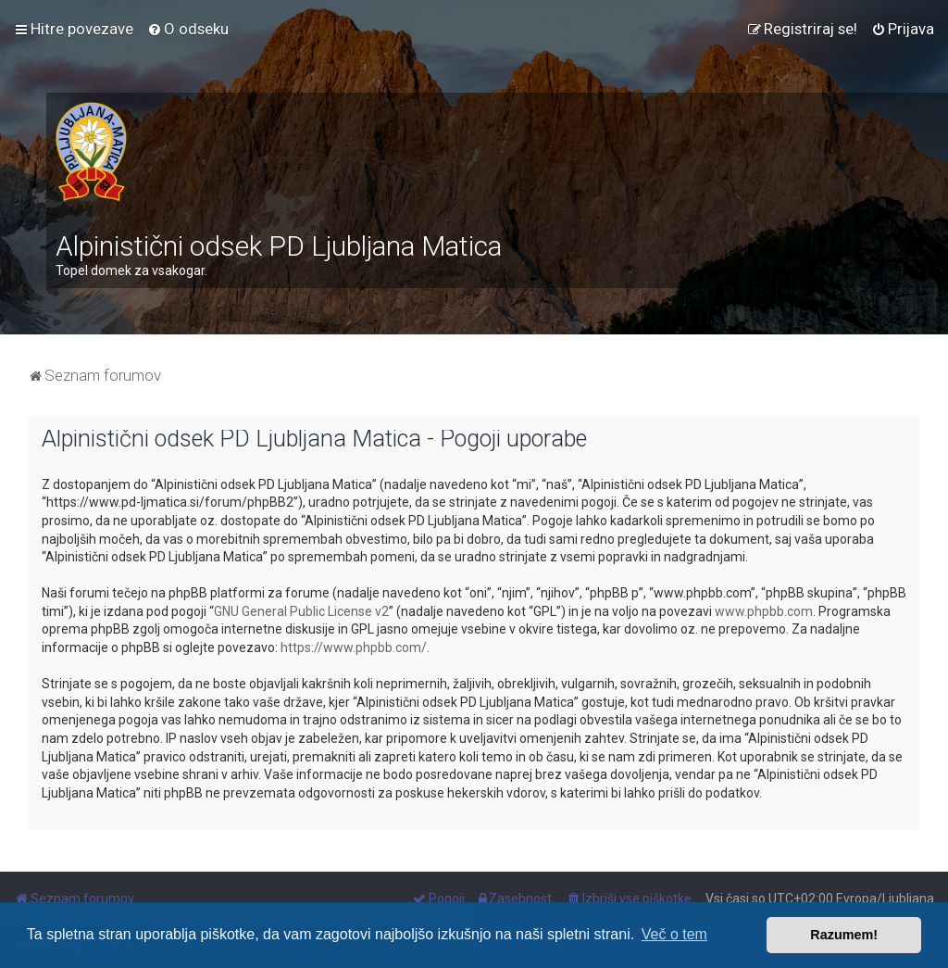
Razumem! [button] (844, 934)
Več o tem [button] (674, 934)
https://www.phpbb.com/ (354, 647)
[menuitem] (188, 29)
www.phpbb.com (764, 611)
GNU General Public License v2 (301, 611)
